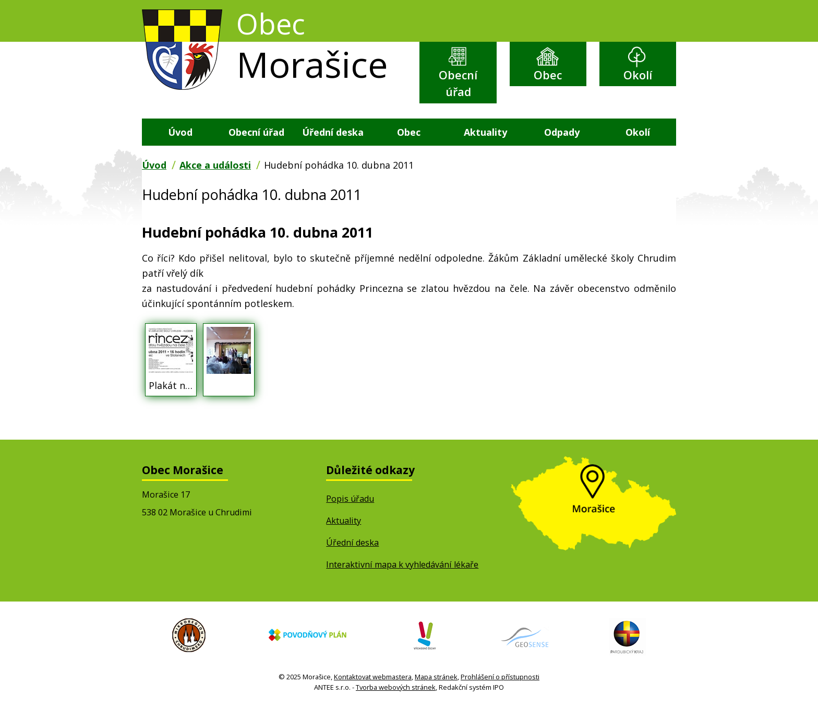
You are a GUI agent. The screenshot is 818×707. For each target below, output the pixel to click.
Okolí (637, 75)
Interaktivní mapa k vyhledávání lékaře (402, 565)
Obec (548, 75)
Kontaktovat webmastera (373, 677)
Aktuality (485, 132)
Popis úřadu (350, 499)
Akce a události (215, 166)
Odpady (562, 132)
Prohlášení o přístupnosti (500, 677)
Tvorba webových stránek (396, 688)
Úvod (180, 132)
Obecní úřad (458, 84)
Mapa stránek (436, 677)
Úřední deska (333, 132)
